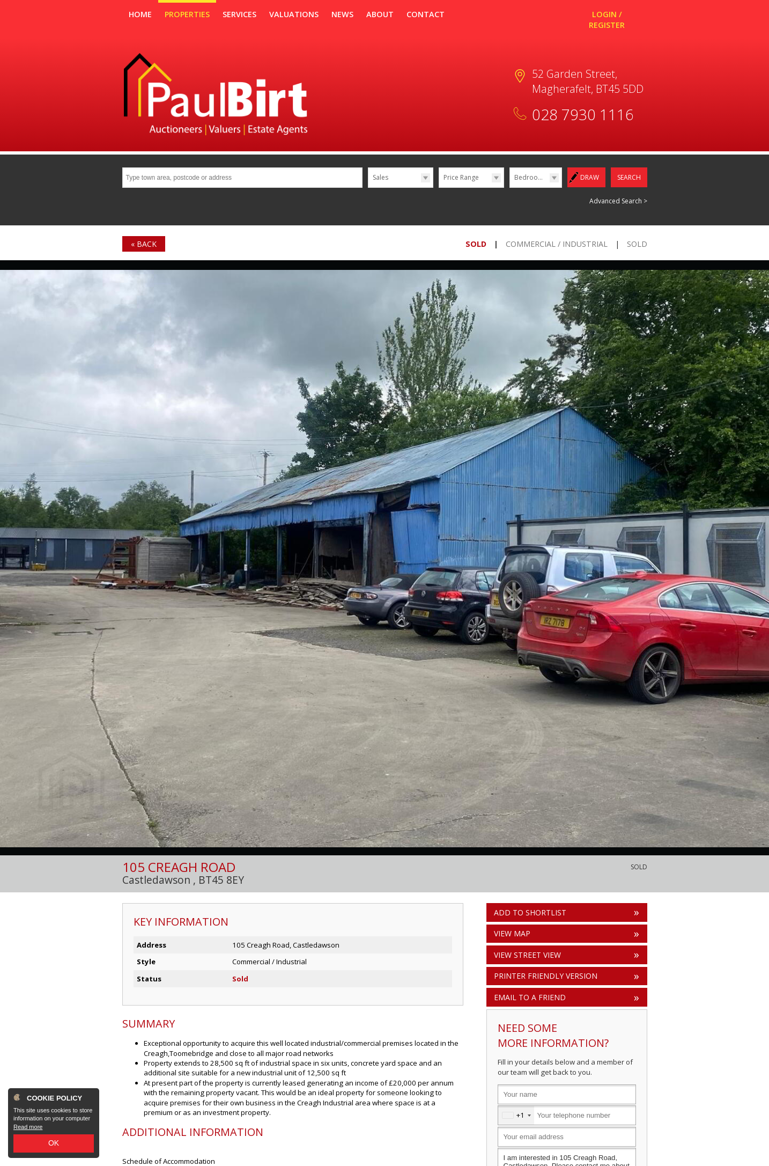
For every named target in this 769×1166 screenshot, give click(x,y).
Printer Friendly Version (543, 975)
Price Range (461, 177)
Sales (380, 177)
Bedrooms (530, 177)
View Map (512, 933)
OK (53, 1143)
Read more (27, 1127)
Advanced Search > (618, 200)
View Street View (527, 954)
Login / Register (607, 19)
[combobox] (516, 1115)
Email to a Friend (530, 997)
